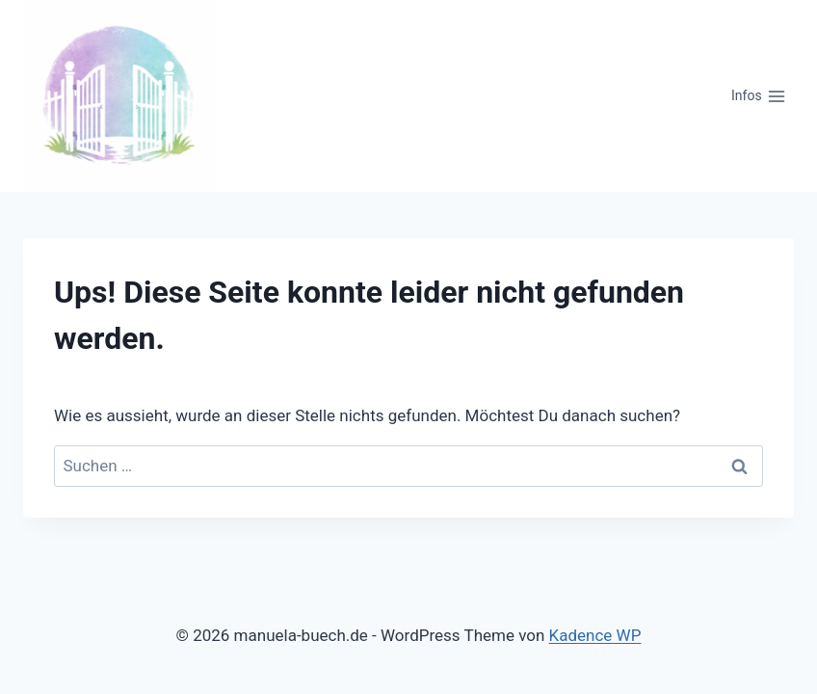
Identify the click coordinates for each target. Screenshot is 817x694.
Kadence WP (595, 635)
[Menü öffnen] (759, 96)
